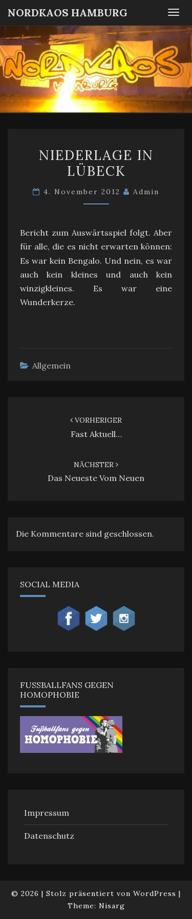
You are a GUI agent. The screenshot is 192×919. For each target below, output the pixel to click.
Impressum (46, 813)
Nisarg (112, 905)
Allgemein (51, 365)
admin (146, 191)
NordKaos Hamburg (67, 12)
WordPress (154, 893)
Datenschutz (49, 836)
